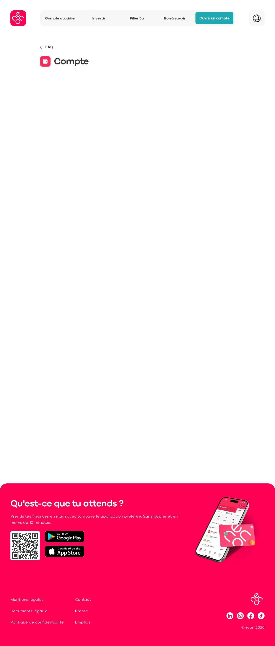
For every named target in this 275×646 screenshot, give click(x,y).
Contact (83, 599)
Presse (81, 611)
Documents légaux (28, 611)
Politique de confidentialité (37, 622)
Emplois (82, 622)
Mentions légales (27, 599)
